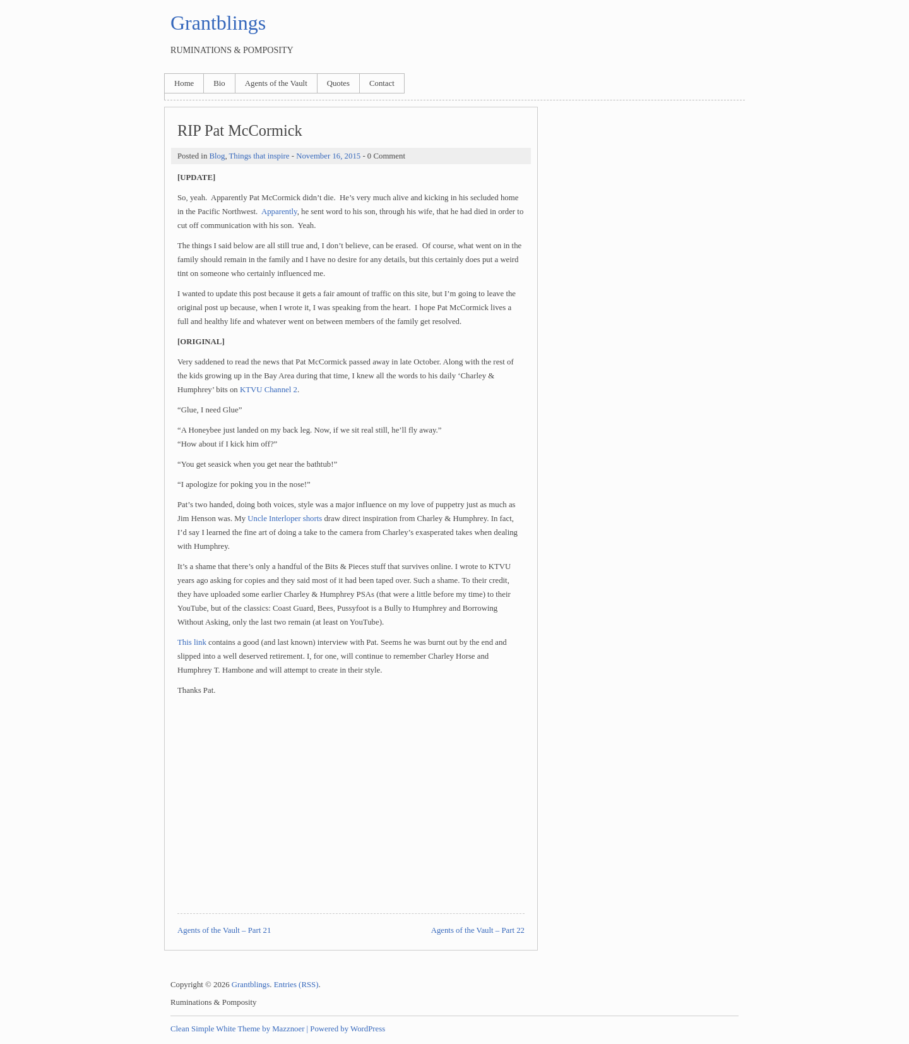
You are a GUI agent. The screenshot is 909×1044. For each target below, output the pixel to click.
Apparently (279, 211)
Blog (217, 156)
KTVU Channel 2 (268, 389)
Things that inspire (259, 156)
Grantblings (218, 22)
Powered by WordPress (347, 1028)
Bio (219, 83)
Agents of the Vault (276, 83)
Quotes (338, 83)
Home (184, 83)
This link (191, 642)
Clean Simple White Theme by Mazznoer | (239, 1028)
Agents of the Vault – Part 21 (224, 930)
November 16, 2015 (328, 156)
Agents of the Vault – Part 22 (478, 930)
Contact (382, 83)
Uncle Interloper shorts (284, 518)
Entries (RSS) (296, 984)
